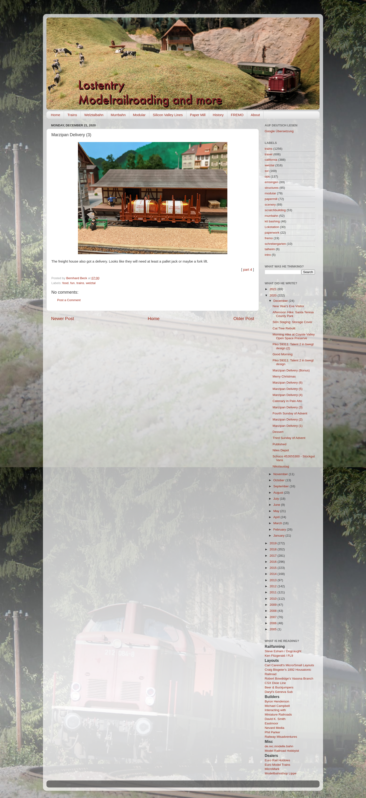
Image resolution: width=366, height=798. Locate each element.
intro (268, 254)
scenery (270, 204)
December (281, 301)
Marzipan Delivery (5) (288, 389)
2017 (274, 555)
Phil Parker (272, 732)
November (281, 474)
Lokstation (272, 227)
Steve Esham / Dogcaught (283, 651)
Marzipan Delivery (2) (288, 419)
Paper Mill (198, 115)
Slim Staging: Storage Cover (292, 322)
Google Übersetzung (279, 131)
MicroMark (272, 769)
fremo (269, 238)
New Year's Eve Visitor (288, 306)
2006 (274, 623)
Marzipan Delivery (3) (288, 407)
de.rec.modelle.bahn (279, 746)
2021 (274, 289)
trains (80, 283)
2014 (274, 574)
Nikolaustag (281, 466)
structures (271, 187)
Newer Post (62, 318)
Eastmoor (271, 723)
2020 (274, 295)
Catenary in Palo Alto (287, 401)
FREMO (237, 115)
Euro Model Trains (277, 764)
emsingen (271, 182)
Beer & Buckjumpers (279, 687)
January (279, 535)
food (65, 283)
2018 (274, 549)
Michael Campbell (277, 706)
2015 (274, 568)
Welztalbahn (93, 115)
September (281, 486)
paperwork (272, 232)
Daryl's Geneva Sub (279, 692)
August (278, 492)
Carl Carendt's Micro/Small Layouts (289, 665)
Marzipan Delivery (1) (288, 426)
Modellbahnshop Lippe (280, 773)
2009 (274, 604)
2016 (274, 561)
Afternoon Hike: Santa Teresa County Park (293, 314)
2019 (274, 543)
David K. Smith (275, 719)
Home (55, 115)
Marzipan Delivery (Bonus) (291, 370)
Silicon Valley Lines (168, 115)
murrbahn (271, 215)
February (280, 529)
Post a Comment (69, 300)
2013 (274, 580)
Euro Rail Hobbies (277, 760)
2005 (274, 629)
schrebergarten (275, 244)
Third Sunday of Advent (289, 438)
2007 (274, 617)
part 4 (247, 269)
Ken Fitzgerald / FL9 (279, 655)
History (218, 115)
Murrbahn (118, 115)
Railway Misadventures (281, 736)
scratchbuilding (275, 210)
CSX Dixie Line (275, 683)
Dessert (278, 432)
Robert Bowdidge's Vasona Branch (289, 678)
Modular (139, 115)
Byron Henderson (277, 701)
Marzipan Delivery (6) (288, 382)
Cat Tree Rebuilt (284, 328)
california (271, 159)
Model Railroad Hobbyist (282, 750)
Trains (72, 115)
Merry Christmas (284, 376)
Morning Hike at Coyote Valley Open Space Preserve (294, 336)
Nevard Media (274, 728)
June (277, 504)
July (276, 498)
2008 (274, 611)
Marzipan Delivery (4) (288, 395)
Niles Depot (281, 450)
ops (267, 176)
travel (268, 154)
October (279, 480)
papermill (271, 199)
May (276, 511)
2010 (274, 598)
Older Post (243, 318)
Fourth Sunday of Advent (290, 413)
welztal (90, 283)
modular (270, 193)
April (277, 517)
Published (279, 444)
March (278, 523)
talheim (270, 249)
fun (72, 283)
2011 (274, 592)
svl (267, 171)
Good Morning (283, 354)
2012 (274, 586)
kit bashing (272, 221)
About (255, 115)
